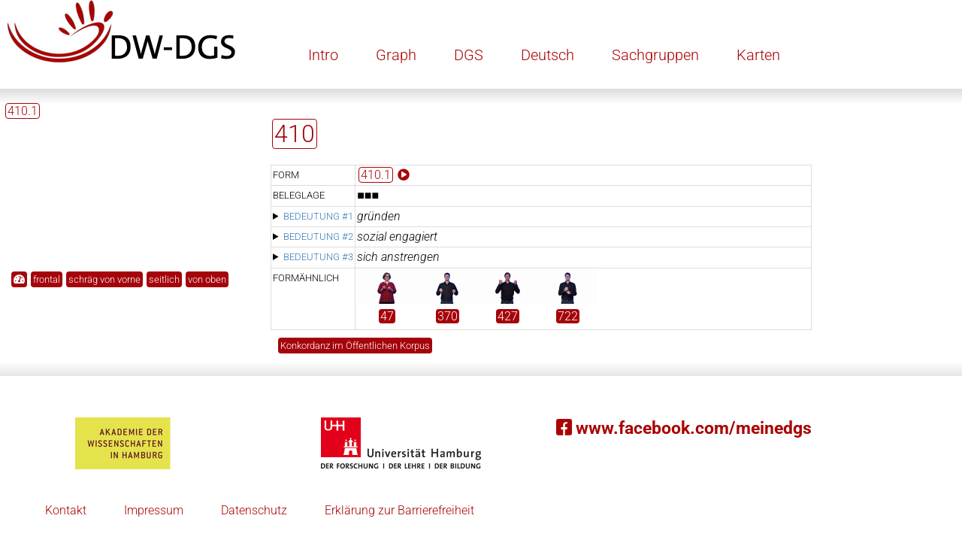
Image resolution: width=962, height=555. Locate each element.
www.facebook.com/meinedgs (684, 428)
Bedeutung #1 (318, 216)
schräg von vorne (104, 279)
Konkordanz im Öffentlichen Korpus (355, 345)
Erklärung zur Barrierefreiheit (399, 510)
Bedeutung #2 (318, 236)
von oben (207, 279)
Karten (758, 55)
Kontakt (65, 510)
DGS (468, 55)
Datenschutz (254, 510)
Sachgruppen (655, 55)
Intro (323, 55)
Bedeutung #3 (318, 256)
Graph (396, 55)
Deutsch (547, 55)
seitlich (164, 279)
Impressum (153, 510)
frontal (46, 279)
